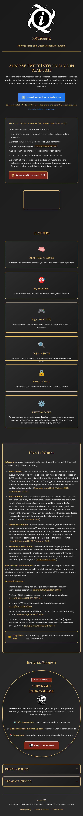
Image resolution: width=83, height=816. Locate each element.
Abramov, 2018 (32, 519)
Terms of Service (42, 809)
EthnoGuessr (58, 809)
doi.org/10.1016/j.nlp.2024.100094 (47, 590)
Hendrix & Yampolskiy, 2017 (22, 541)
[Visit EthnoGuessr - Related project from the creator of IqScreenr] (41, 713)
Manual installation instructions (41, 109)
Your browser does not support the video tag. (41, 199)
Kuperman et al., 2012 (19, 491)
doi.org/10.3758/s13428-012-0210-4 (39, 626)
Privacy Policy (25, 809)
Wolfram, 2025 (61, 488)
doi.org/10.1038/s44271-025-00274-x (25, 598)
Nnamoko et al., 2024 (44, 488)
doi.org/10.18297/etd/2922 (20, 606)
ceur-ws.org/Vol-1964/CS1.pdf (30, 614)
